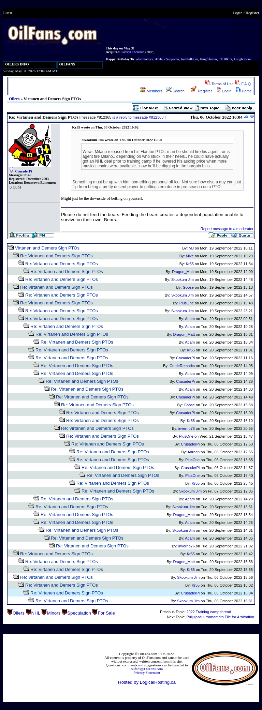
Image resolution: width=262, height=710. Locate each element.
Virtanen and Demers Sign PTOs (47, 248)
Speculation (79, 613)
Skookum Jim (182, 279)
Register (252, 13)
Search (175, 91)
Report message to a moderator (227, 229)
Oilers (14, 98)
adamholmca (145, 59)
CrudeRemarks (182, 366)
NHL (35, 613)
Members (151, 91)
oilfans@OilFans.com (147, 669)
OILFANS (67, 64)
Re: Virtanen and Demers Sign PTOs (56, 255)
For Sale (106, 613)
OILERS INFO (17, 64)
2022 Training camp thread (208, 612)
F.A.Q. (243, 84)
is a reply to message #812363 (137, 117)
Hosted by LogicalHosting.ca (147, 682)
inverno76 (186, 428)
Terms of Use (219, 84)
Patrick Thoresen (133, 52)
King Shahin (208, 59)
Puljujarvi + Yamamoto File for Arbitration (220, 617)
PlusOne (186, 303)
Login (238, 13)
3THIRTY (225, 59)
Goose (188, 287)
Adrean (194, 452)
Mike (190, 256)
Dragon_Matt (183, 272)
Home (243, 91)
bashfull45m (189, 59)
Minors (53, 613)
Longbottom (242, 59)
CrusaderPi (23, 171)
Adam (190, 319)
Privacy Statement (147, 673)
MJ (191, 248)
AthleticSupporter (167, 59)
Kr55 (190, 264)
